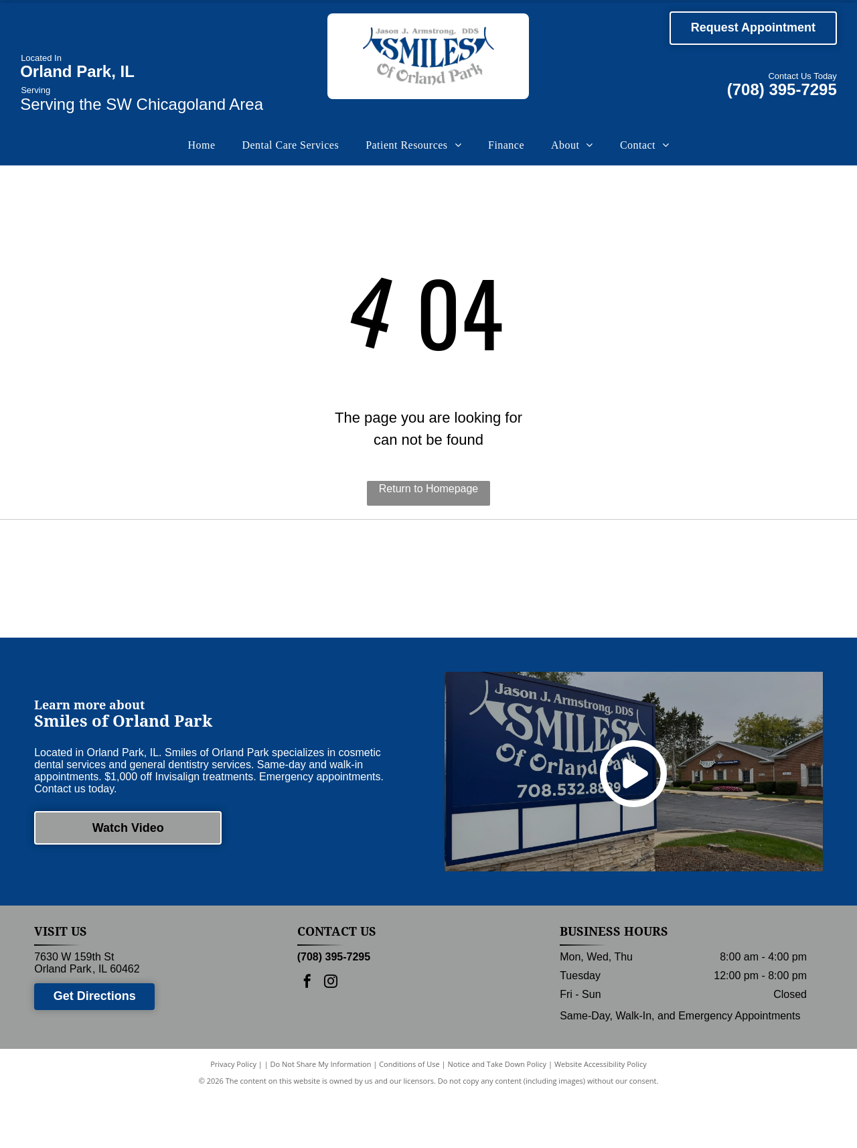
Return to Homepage (429, 488)
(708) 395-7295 (782, 89)
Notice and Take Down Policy (497, 1116)
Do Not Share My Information (321, 1116)
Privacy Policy (233, 1116)
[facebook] (307, 1035)
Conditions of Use (409, 1116)
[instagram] (331, 1035)
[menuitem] (201, 145)
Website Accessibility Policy (600, 1116)
